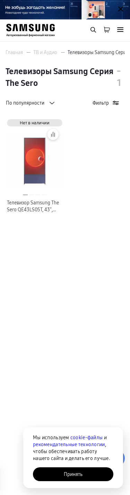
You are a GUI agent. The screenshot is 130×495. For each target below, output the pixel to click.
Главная (14, 52)
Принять (73, 474)
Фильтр (106, 103)
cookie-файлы (86, 437)
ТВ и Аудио (45, 52)
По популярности (31, 103)
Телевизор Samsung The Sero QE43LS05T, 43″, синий (33, 206)
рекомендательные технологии (69, 444)
